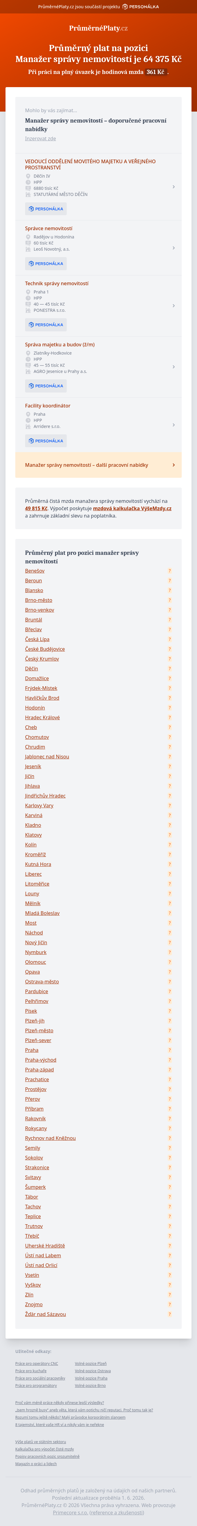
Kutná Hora (38, 864)
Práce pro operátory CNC (36, 1363)
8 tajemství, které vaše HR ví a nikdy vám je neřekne (59, 1424)
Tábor (31, 1196)
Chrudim (35, 746)
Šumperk (35, 1187)
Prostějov (35, 1089)
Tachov (33, 1206)
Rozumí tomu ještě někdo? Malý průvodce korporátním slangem (70, 1417)
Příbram (34, 1108)
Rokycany (36, 1128)
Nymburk (35, 952)
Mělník (32, 903)
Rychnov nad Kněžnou (50, 1138)
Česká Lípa (37, 639)
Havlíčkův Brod (42, 698)
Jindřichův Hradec (45, 795)
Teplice (33, 1216)
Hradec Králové (42, 717)
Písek (31, 1011)
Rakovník (35, 1118)
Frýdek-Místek (41, 688)
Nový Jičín (36, 942)
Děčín (31, 668)
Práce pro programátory (36, 1385)
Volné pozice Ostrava (93, 1370)
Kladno (33, 825)
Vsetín (32, 1275)
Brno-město (38, 600)
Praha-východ (40, 1059)
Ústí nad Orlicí (41, 1265)
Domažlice (37, 678)
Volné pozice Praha (91, 1378)
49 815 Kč (36, 508)
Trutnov (34, 1226)
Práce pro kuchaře (30, 1370)
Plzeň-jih (35, 1020)
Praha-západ (39, 1069)
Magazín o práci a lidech (36, 1463)
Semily (32, 1147)
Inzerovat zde (40, 138)
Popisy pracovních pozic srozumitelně (47, 1456)
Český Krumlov (42, 658)
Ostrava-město (42, 981)
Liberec (33, 874)
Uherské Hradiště (45, 1245)
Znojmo (34, 1304)
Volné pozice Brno (90, 1385)
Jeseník (33, 766)
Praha (32, 1050)
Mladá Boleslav (42, 913)
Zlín (29, 1294)
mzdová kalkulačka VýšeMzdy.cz (132, 508)
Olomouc (35, 962)
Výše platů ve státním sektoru (40, 1441)
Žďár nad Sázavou (45, 1314)
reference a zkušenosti (117, 1512)
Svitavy (33, 1177)
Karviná (34, 815)
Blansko (34, 590)
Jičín (29, 776)
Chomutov (37, 737)
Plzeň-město (39, 1030)
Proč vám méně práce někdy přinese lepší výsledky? (59, 1402)
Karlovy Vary (39, 805)
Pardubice (36, 991)
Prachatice (37, 1079)
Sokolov (34, 1157)
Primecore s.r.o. (70, 1512)
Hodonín (35, 707)
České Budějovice (45, 649)
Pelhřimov (36, 1001)
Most (31, 923)
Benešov (35, 570)
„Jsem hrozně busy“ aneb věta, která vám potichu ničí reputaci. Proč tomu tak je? (84, 1410)
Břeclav (33, 629)
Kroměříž (35, 854)
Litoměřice (37, 883)
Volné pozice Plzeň (91, 1363)
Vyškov (33, 1284)
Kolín (31, 844)
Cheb (31, 727)
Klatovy (33, 834)
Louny (32, 893)
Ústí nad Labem (43, 1255)
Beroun (33, 580)
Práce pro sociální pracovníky (40, 1378)
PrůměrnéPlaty (98, 28)
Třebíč (32, 1236)
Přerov (32, 1099)
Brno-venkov (39, 609)
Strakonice (37, 1167)
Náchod (34, 932)
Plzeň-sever (38, 1040)
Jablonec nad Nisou (47, 756)
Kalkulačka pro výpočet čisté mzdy (44, 1449)
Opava (32, 971)
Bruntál (33, 619)
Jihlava (32, 786)
